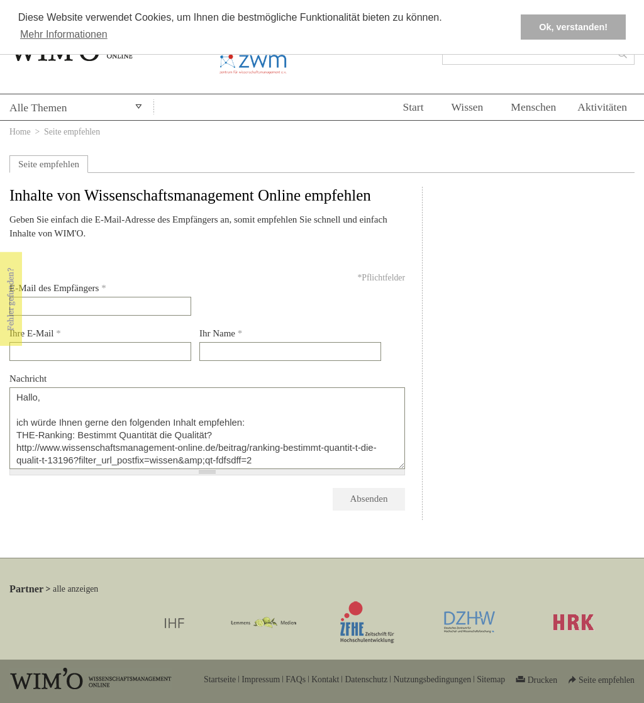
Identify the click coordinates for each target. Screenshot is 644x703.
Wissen (468, 107)
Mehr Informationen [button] (64, 34)
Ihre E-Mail (35, 333)
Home (20, 131)
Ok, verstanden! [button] (573, 27)
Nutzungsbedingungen (432, 679)
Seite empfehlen (48, 164)
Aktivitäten (602, 107)
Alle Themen (38, 107)
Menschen (533, 107)
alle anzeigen (75, 589)
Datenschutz (366, 679)
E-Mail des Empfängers (57, 288)
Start (412, 107)
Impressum (261, 679)
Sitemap (491, 679)
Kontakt (325, 679)
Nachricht (28, 379)
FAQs (296, 679)
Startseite (220, 679)
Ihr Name (220, 333)
